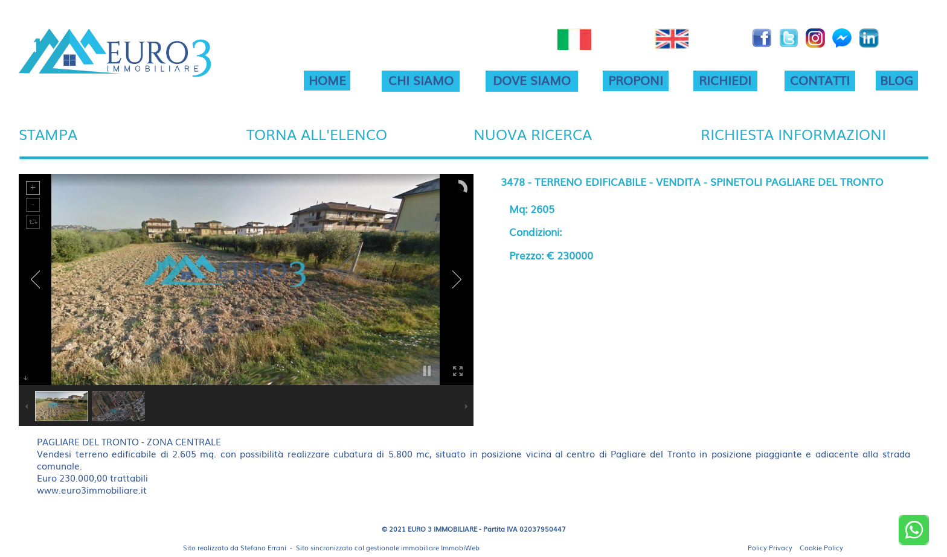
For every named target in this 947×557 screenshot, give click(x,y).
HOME (327, 80)
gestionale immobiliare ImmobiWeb (423, 547)
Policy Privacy (770, 547)
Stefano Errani (263, 547)
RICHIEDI (725, 80)
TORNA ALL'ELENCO (316, 133)
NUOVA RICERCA (533, 133)
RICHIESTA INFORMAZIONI (793, 133)
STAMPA (48, 133)
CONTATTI (820, 80)
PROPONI (635, 80)
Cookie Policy (821, 547)
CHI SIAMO (421, 80)
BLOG (896, 80)
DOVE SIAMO (532, 80)
